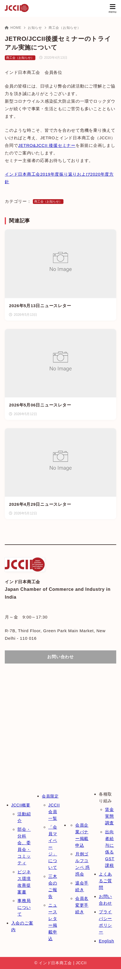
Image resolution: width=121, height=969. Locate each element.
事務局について (24, 907)
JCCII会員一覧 (54, 812)
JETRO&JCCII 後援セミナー (46, 145)
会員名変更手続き (81, 905)
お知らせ (35, 28)
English (106, 941)
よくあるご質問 (105, 881)
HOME (13, 28)
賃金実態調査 (109, 816)
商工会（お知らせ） (65, 28)
